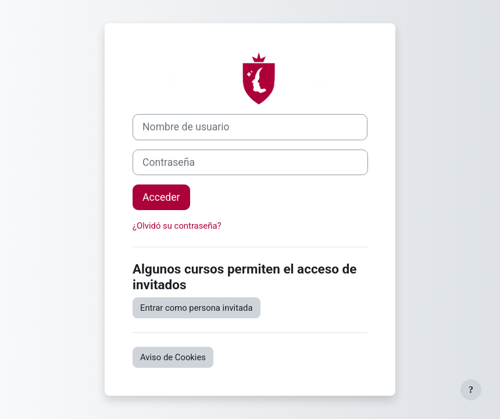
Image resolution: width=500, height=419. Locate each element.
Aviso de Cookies (173, 357)
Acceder (161, 197)
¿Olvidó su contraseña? (177, 226)
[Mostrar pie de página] (470, 389)
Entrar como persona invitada (196, 308)
